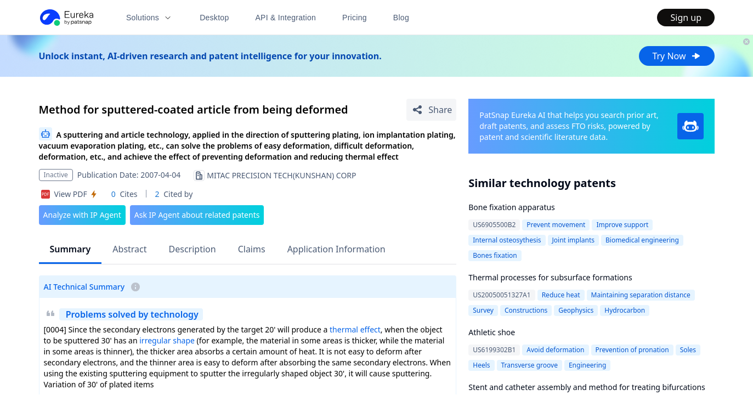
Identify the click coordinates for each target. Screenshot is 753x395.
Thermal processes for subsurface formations (550, 277)
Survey (483, 310)
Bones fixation (495, 255)
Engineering (587, 365)
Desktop (214, 17)
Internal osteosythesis (507, 240)
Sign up (685, 18)
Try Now (676, 56)
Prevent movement (555, 224)
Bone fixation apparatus (511, 207)
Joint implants (573, 240)
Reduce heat (561, 295)
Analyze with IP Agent (82, 215)
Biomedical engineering (642, 240)
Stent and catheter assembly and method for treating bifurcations (586, 387)
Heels (481, 365)
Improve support (622, 224)
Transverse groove (529, 365)
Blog (401, 17)
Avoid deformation (555, 349)
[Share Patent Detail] (431, 110)
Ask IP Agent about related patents (197, 215)
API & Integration (285, 17)
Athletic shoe (491, 332)
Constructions (526, 310)
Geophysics (575, 310)
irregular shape (167, 340)
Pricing (354, 17)
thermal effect (355, 329)
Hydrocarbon (624, 310)
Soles (688, 349)
